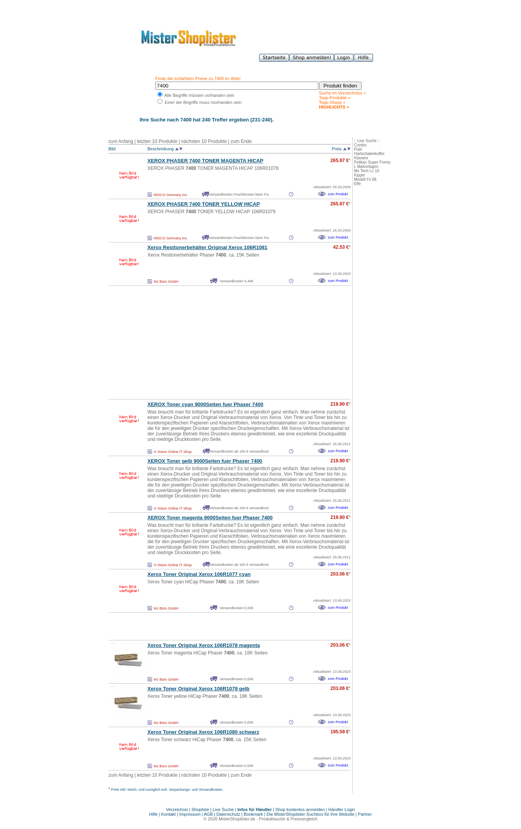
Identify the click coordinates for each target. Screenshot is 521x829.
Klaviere (361, 158)
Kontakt (169, 814)
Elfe (357, 184)
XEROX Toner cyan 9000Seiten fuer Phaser (206, 404)
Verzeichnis (177, 809)
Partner (365, 814)
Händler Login (341, 809)
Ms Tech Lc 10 (366, 171)
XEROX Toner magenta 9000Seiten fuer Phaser (210, 518)
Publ (358, 149)
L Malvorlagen (366, 166)
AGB (208, 814)
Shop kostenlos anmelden (300, 809)
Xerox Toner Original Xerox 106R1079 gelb (199, 689)
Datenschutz (228, 814)
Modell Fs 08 (365, 179)
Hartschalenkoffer (369, 154)
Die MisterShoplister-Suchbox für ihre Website (311, 814)
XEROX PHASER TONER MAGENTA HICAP (206, 161)
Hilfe (154, 814)
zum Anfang (121, 141)
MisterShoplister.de (237, 819)
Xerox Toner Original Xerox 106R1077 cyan (199, 574)
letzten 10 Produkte (157, 141)
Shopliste (200, 809)
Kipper (360, 175)
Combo (360, 145)
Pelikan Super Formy (372, 162)
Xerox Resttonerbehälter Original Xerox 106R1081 (208, 247)
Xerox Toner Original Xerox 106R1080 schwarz (203, 732)
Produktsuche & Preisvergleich (288, 819)
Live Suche (223, 809)
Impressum (189, 814)
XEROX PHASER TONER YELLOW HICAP (204, 204)
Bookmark (253, 814)
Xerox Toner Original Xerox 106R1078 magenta (204, 645)
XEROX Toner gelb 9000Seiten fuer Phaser (205, 461)
